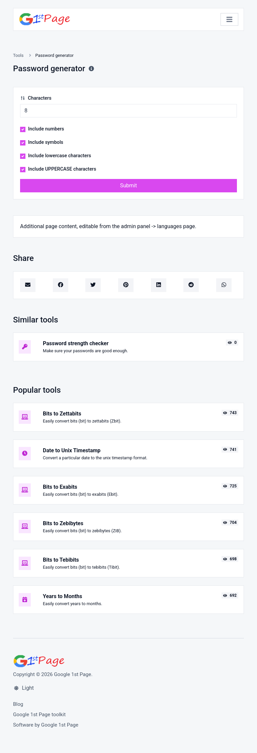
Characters (36, 98)
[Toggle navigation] (229, 19)
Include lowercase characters (59, 156)
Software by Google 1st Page (45, 725)
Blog (18, 704)
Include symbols (45, 142)
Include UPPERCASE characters (62, 169)
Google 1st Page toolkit (39, 715)
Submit (128, 185)
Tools (18, 55)
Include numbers (46, 129)
